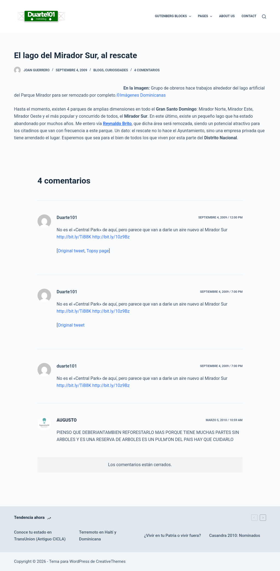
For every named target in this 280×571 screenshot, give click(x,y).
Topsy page (97, 250)
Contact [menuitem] (248, 16)
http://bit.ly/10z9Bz (111, 236)
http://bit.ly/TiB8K (74, 236)
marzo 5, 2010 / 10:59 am (224, 420)
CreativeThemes (111, 561)
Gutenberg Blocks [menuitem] (173, 16)
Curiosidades (116, 70)
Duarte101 (67, 217)
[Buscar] (264, 16)
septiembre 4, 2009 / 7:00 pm (221, 292)
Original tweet (71, 250)
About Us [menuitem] (227, 16)
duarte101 (67, 366)
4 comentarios (147, 70)
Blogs (98, 70)
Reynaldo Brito (117, 123)
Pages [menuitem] (206, 16)
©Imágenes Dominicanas (141, 95)
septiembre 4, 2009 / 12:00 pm (220, 217)
